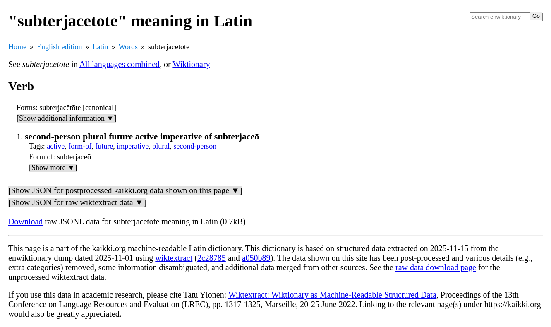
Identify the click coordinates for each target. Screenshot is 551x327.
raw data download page (435, 267)
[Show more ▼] (53, 168)
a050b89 (256, 257)
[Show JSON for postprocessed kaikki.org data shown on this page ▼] (125, 190)
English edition (59, 47)
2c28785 (211, 257)
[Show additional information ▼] (66, 118)
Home (17, 47)
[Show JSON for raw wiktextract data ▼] (77, 202)
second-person (194, 146)
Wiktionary (191, 64)
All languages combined (119, 64)
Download (25, 221)
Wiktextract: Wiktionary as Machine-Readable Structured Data (332, 294)
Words (128, 47)
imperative (133, 146)
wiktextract (173, 257)
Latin (100, 47)
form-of (79, 146)
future (104, 146)
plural (161, 146)
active (56, 146)
